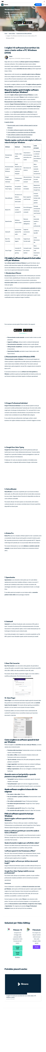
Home (6, 33)
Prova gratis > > (23, 25)
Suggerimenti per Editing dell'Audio (24, 33)
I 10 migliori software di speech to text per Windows (20, 130)
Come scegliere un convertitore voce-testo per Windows (21, 132)
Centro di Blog (12, 33)
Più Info (36, 947)
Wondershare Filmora (10, 275)
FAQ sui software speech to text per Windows (18, 137)
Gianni (10, 56)
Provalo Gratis (17, 948)
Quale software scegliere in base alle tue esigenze (19, 134)
